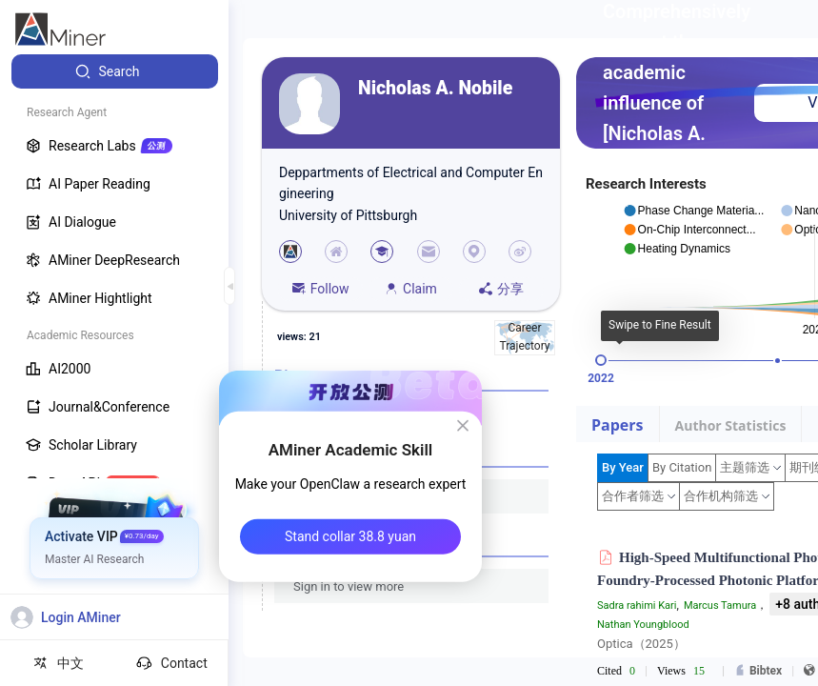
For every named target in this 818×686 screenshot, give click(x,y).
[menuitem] (114, 71)
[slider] (601, 360)
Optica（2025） (641, 643)
